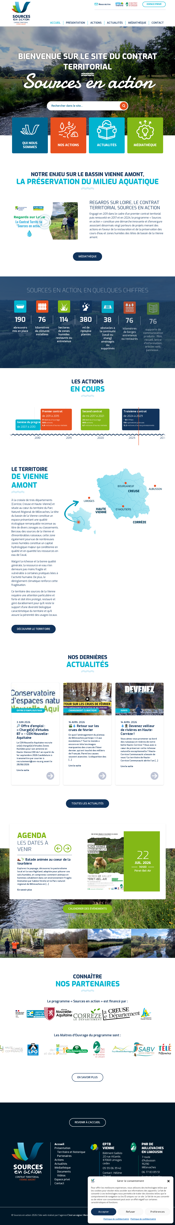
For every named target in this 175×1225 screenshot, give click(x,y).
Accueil (55, 22)
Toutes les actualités (87, 803)
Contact (158, 22)
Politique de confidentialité (116, 1219)
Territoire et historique (71, 1152)
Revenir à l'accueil (87, 1122)
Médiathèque (137, 22)
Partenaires (64, 1156)
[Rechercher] (123, 106)
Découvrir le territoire (33, 629)
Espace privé (154, 4)
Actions (96, 22)
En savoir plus (87, 1077)
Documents (64, 1171)
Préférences (157, 1211)
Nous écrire (104, 4)
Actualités (115, 22)
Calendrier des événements (87, 908)
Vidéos (61, 1175)
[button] (168, 1181)
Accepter (103, 1211)
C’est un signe (74, 1215)
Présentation (75, 22)
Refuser (130, 1211)
